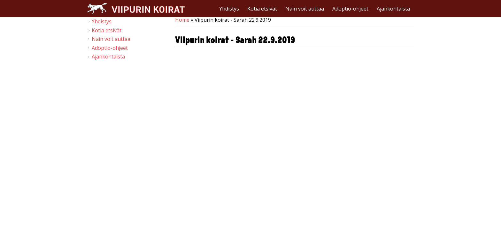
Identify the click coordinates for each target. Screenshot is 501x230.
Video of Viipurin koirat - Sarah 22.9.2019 (294, 122)
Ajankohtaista (393, 8)
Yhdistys (229, 8)
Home (182, 19)
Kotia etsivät (262, 8)
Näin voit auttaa (304, 8)
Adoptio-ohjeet (350, 8)
